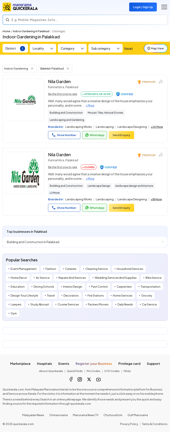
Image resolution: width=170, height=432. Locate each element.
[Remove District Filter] (68, 68)
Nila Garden (59, 81)
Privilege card (129, 363)
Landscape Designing (132, 126)
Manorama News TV (85, 415)
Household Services (130, 268)
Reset (128, 48)
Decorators (71, 295)
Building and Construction (66, 112)
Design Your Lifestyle (24, 295)
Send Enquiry (121, 135)
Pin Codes (93, 371)
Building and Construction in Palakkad (33, 242)
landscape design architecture (134, 185)
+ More (90, 105)
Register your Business (94, 363)
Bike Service (154, 277)
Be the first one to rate (62, 94)
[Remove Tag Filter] (32, 68)
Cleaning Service (96, 268)
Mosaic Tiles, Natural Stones (105, 112)
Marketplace (20, 363)
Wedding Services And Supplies (116, 277)
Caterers (70, 268)
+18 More (156, 199)
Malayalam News (33, 415)
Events (63, 363)
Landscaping (105, 126)
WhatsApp (94, 135)
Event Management (24, 268)
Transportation (150, 286)
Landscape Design (99, 185)
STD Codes (112, 371)
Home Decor (19, 277)
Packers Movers (98, 304)
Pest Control (99, 286)
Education (18, 286)
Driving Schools (44, 286)
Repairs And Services (72, 277)
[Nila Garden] (25, 100)
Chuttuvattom (112, 415)
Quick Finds (75, 371)
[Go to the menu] (164, 7)
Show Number (64, 135)
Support (153, 363)
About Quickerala (51, 371)
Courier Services (68, 304)
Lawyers (16, 304)
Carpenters (124, 286)
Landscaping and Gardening (67, 119)
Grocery (146, 295)
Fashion (50, 268)
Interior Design (72, 286)
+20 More (157, 126)
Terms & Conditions (154, 424)
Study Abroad (39, 304)
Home (6, 31)
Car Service (149, 304)
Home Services (122, 295)
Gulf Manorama (138, 415)
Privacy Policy (129, 424)
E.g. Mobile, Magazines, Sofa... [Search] (34, 20)
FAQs (127, 371)
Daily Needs (125, 304)
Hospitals (44, 363)
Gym (14, 313)
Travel (51, 295)
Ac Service (43, 277)
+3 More (54, 192)
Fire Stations (96, 295)
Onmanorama (58, 415)
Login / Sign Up (143, 7)
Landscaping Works (78, 126)
